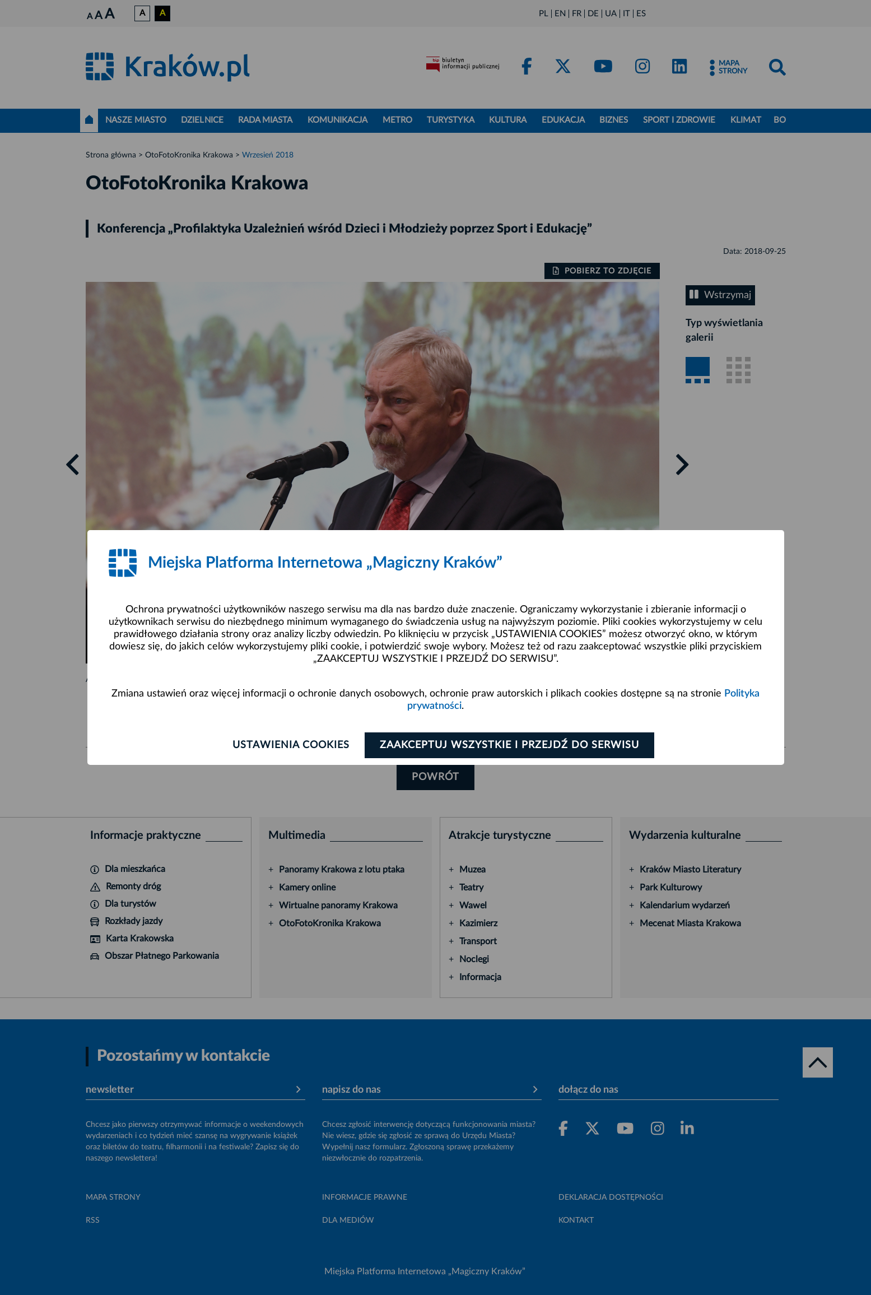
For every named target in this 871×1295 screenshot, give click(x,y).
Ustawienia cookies (291, 745)
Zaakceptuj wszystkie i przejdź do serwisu (509, 745)
